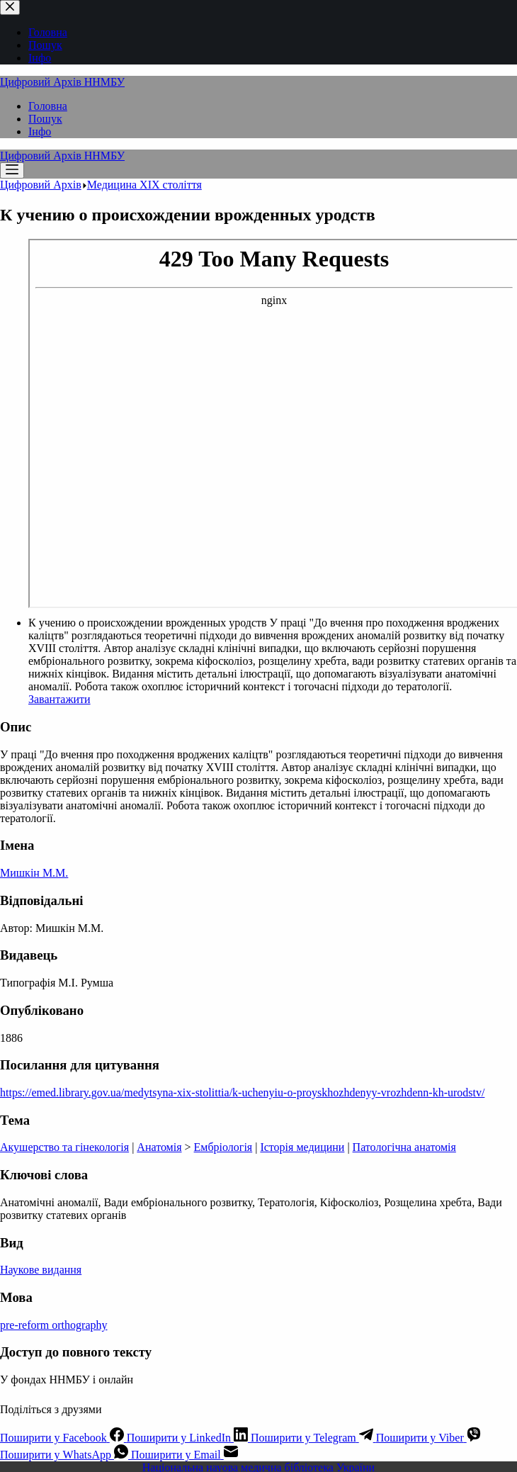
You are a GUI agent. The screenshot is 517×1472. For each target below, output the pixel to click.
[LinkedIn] (189, 1438)
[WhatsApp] (65, 1455)
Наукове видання (40, 1270)
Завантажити (59, 699)
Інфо (39, 131)
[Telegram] (313, 1438)
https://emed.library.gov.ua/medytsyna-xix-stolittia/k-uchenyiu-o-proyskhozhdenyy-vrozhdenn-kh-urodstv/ (242, 1092)
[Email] (184, 1455)
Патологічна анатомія (404, 1147)
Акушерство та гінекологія (64, 1147)
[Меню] (12, 170)
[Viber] (428, 1438)
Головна (47, 106)
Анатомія (159, 1147)
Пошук (45, 119)
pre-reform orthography (54, 1325)
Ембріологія (223, 1147)
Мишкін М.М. (34, 873)
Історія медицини (302, 1147)
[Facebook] (63, 1438)
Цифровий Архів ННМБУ (62, 82)
